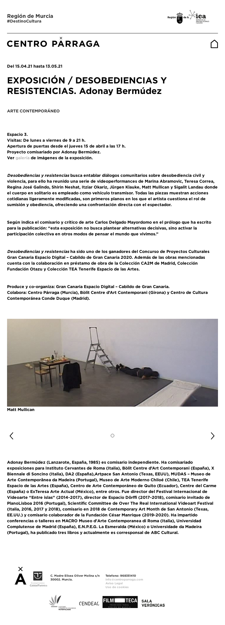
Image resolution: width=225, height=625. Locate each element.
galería (23, 157)
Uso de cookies (117, 587)
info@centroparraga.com (124, 579)
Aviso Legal (114, 583)
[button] (23, 433)
